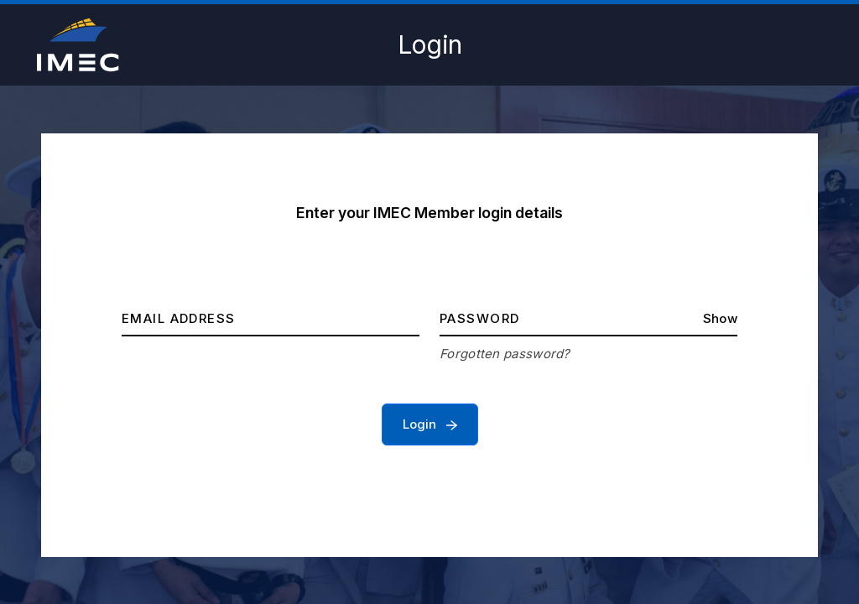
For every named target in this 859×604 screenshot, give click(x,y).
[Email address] (270, 319)
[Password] (588, 319)
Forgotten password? (505, 354)
